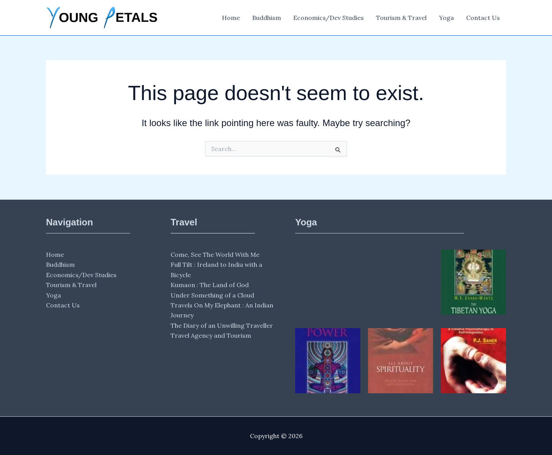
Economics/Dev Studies (328, 17)
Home (231, 17)
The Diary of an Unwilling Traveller (222, 325)
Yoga (446, 17)
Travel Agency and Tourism (211, 335)
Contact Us (483, 17)
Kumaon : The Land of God (210, 285)
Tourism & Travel (401, 17)
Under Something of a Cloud (212, 295)
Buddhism (266, 17)
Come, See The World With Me (215, 254)
